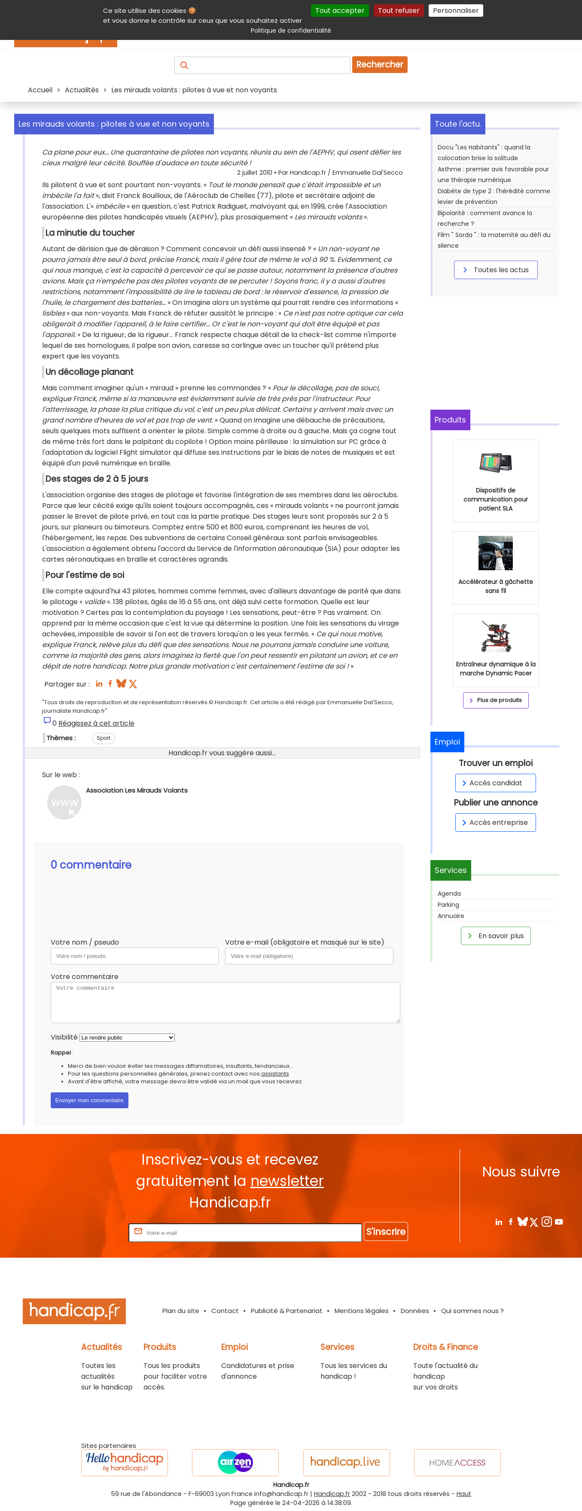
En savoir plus (494, 935)
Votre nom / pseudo (85, 942)
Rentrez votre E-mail (92, 1232)
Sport (103, 738)
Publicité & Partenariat (287, 1310)
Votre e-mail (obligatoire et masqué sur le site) (304, 942)
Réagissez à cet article (96, 723)
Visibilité (64, 1037)
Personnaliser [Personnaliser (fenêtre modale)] (456, 10)
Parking (448, 904)
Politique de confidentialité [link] (291, 30)
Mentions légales (362, 1310)
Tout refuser (399, 10)
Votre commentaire (85, 977)
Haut (464, 1494)
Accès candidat (490, 783)
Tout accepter (340, 10)
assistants (275, 1073)
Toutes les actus (494, 270)
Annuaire (451, 916)
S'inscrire (385, 1231)
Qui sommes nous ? (472, 1310)
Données (415, 1310)
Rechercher (380, 64)
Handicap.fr (332, 1494)
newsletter (287, 1181)
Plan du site (180, 1310)
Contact (225, 1310)
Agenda (449, 893)
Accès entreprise (493, 822)
